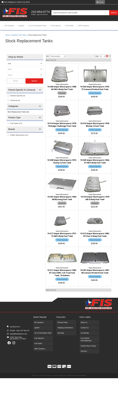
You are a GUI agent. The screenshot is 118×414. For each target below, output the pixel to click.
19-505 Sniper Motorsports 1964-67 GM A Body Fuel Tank (77, 178)
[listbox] (25, 63)
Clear (15, 81)
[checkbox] (8, 95)
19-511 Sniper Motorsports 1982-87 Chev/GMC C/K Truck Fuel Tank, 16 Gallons (77, 285)
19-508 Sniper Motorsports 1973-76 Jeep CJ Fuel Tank (76, 158)
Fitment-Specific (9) (17, 96)
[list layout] (110, 56)
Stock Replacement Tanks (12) (18, 112)
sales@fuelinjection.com (18, 370)
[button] (84, 12)
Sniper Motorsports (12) (19, 135)
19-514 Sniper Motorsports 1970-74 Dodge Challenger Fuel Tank (76, 116)
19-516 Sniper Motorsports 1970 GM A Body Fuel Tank (76, 221)
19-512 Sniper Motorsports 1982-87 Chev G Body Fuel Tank (76, 263)
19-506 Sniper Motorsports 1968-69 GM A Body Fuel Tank (77, 69)
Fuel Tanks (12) (16, 123)
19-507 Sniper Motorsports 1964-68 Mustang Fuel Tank (76, 199)
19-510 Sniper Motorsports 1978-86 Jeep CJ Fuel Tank (76, 139)
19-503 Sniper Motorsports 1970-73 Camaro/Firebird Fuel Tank (77, 92)
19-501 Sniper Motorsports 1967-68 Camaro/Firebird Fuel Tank (77, 307)
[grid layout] (107, 56)
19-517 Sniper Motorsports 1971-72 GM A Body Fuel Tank (77, 242)
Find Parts (34, 81)
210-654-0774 (15, 363)
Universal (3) (15, 100)
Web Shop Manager (80, 411)
